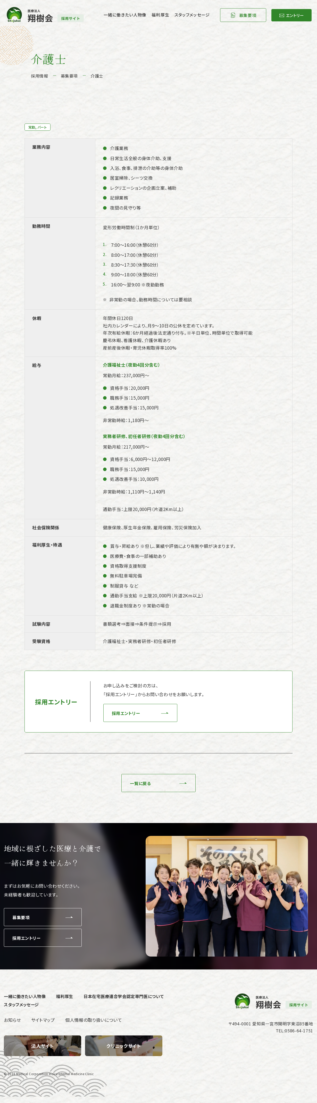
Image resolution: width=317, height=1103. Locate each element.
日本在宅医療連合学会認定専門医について (130, 1000)
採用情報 (39, 76)
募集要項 (240, 17)
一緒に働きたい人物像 (118, 16)
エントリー (290, 17)
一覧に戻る (139, 786)
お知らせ (12, 1026)
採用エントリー (127, 714)
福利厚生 (153, 16)
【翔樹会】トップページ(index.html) (42, 1052)
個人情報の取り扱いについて (93, 1026)
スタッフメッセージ (185, 16)
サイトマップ (43, 1026)
